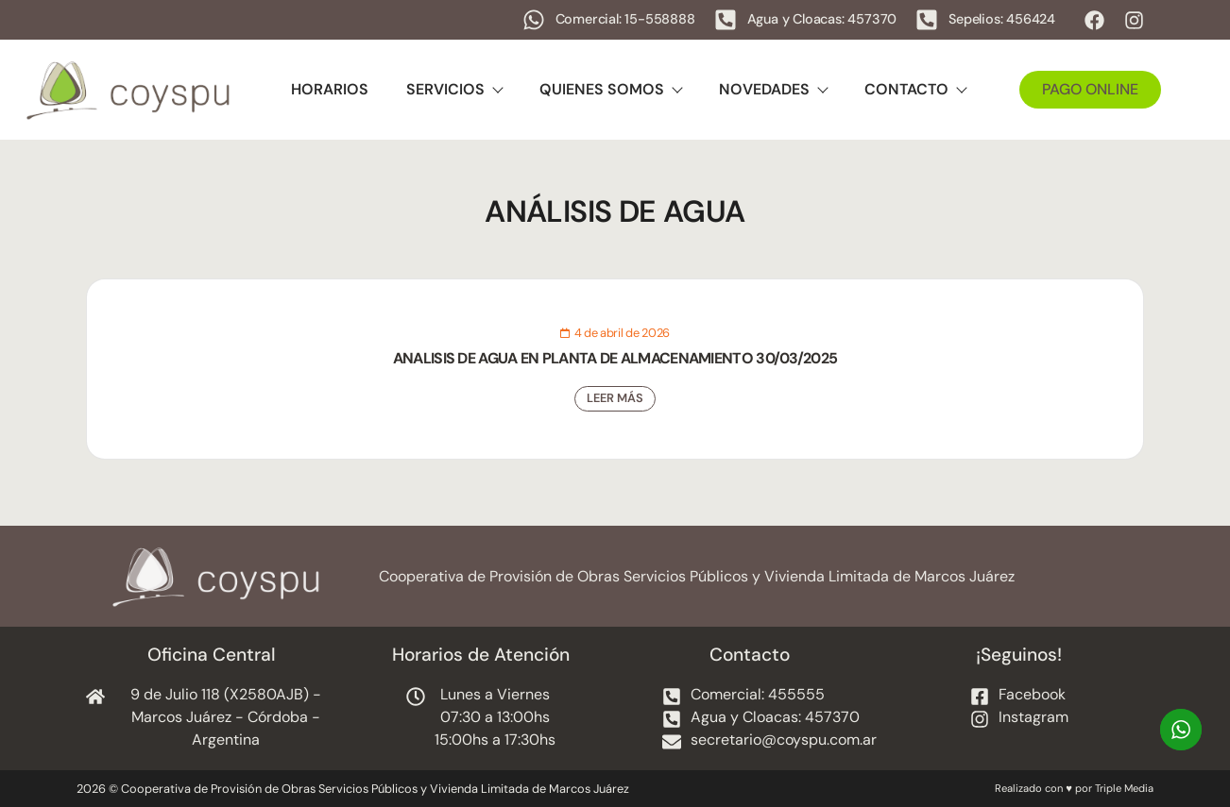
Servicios (454, 89)
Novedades (773, 89)
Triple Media (1124, 788)
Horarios (329, 89)
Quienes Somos (610, 89)
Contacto (914, 89)
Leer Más (615, 398)
